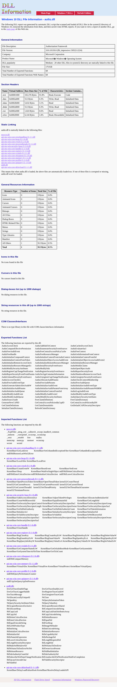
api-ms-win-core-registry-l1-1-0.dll (15, 151)
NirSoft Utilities (84, 13)
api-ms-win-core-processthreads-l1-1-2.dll (18, 144)
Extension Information (62, 680)
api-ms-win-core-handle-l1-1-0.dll (15, 149)
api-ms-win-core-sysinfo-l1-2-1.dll (15, 153)
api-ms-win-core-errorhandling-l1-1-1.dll (18, 137)
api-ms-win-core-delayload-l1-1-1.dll (16, 167)
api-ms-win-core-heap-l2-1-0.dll (14, 139)
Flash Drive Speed (42, 680)
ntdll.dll (4, 165)
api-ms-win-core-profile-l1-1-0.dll (15, 160)
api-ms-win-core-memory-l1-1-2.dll (16, 158)
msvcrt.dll (5, 135)
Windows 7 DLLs (65, 13)
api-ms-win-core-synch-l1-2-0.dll (15, 142)
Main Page (45, 13)
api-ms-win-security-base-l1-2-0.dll (16, 146)
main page (10, 29)
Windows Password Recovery (87, 680)
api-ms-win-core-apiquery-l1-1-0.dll (16, 162)
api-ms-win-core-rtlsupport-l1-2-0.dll (16, 156)
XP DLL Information (22, 680)
